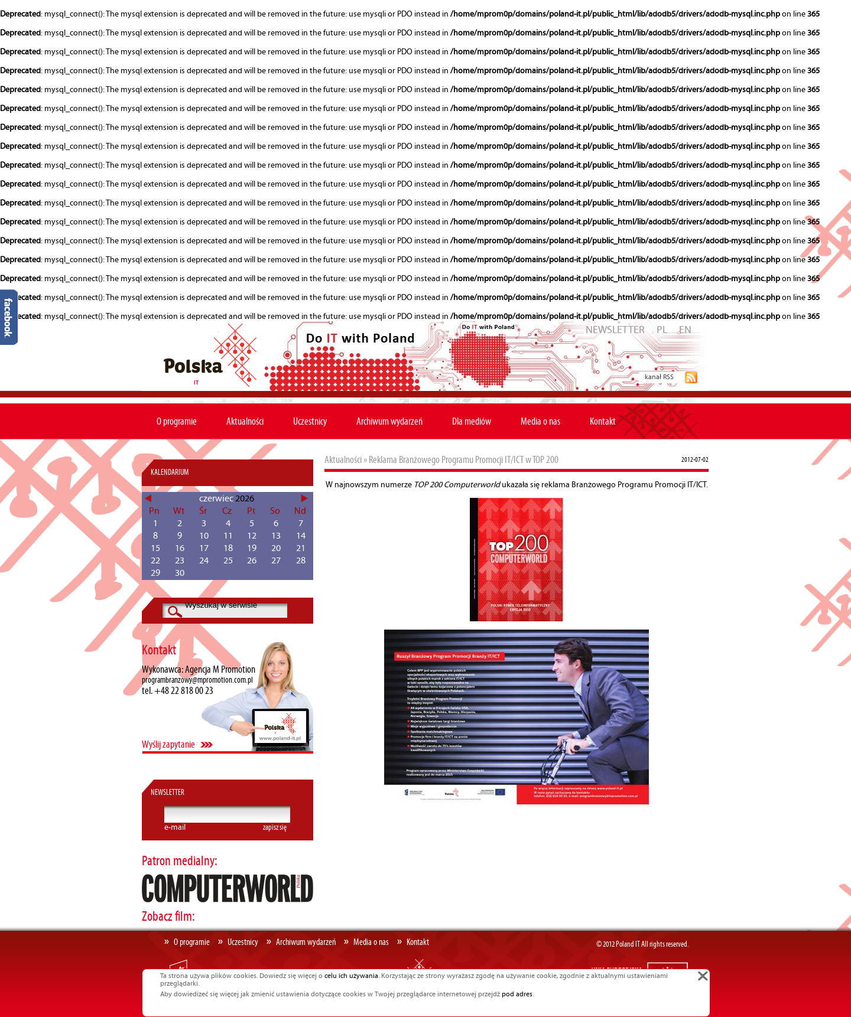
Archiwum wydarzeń (389, 422)
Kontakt (603, 422)
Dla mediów (471, 422)
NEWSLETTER (615, 330)
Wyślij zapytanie (168, 745)
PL (662, 330)
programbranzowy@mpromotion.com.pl (197, 680)
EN (685, 330)
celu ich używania (351, 976)
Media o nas (540, 422)
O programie (177, 422)
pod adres (517, 994)
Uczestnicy (310, 422)
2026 (244, 499)
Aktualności (245, 422)
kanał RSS (659, 377)
